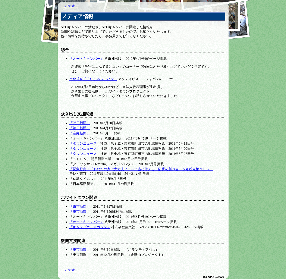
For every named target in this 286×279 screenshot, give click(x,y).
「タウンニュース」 (84, 143)
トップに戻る (69, 5)
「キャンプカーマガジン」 (89, 227)
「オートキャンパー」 (86, 58)
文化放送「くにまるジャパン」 (93, 79)
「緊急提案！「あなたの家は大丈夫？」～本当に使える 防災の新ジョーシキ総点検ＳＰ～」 (141, 169)
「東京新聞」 (79, 206)
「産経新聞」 (79, 133)
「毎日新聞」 (79, 128)
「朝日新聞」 (79, 123)
